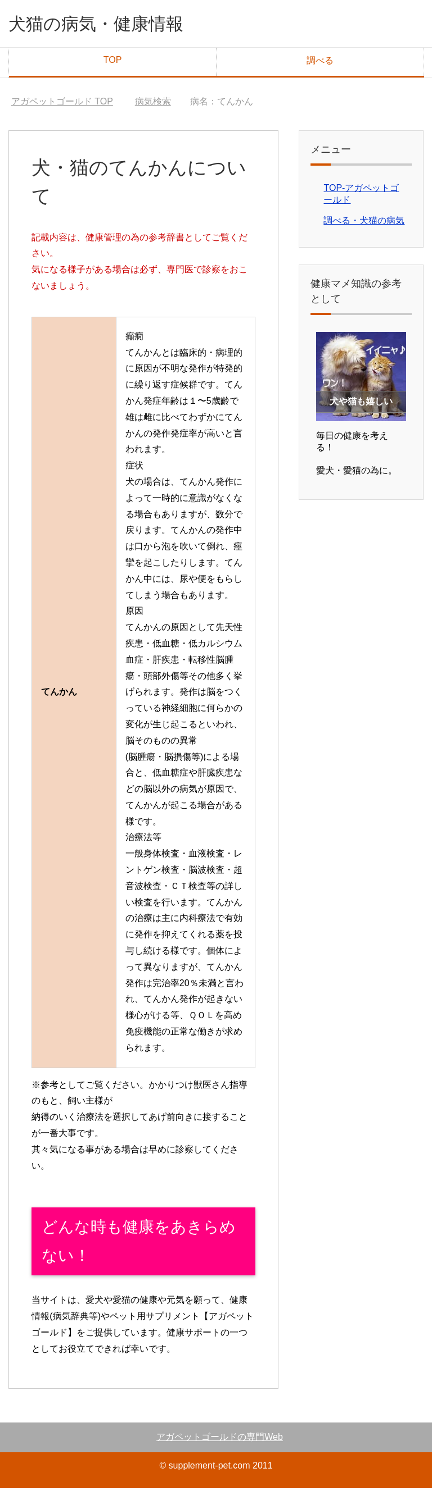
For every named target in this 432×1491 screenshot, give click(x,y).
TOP (113, 62)
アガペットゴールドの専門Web (219, 1439)
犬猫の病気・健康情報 (110, 24)
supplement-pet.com (209, 1468)
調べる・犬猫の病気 (363, 223)
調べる (320, 63)
